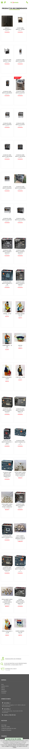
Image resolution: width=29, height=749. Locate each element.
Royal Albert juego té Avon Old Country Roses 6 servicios (7, 601)
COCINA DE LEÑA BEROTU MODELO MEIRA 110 (20, 410)
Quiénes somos (5, 686)
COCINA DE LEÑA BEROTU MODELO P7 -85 (7, 283)
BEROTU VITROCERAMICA (7, 28)
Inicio (2, 684)
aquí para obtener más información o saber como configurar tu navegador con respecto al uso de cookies (15, 746)
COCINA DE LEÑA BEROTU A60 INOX (7, 124)
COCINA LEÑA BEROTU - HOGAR (20, 28)
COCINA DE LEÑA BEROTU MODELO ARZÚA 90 (20, 252)
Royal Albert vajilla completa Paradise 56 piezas (20, 537)
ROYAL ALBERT (20, 476)
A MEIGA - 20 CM (7, 313)
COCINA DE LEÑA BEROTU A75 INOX (20, 124)
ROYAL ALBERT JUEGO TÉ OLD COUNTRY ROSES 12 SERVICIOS (7, 505)
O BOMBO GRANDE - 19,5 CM (20, 314)
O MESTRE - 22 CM (20, 377)
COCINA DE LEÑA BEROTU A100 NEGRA (20, 187)
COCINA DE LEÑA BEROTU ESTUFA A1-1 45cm (7, 442)
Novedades (4, 691)
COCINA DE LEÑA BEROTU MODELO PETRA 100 (7, 569)
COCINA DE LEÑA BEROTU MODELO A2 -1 (20, 569)
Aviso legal (3, 725)
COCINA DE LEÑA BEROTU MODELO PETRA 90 (7, 410)
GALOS (7, 315)
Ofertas (3, 689)
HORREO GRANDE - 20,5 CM (20, 631)
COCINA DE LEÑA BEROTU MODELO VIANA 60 (20, 283)
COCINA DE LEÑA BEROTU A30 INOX (20, 60)
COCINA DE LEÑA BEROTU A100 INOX (7, 219)
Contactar (3, 693)
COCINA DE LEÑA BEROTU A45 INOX (20, 92)
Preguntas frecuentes (6, 730)
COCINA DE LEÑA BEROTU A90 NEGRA (20, 155)
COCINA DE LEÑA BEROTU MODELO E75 (7, 536)
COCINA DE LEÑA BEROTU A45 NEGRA (7, 92)
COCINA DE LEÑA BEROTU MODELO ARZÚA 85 (7, 252)
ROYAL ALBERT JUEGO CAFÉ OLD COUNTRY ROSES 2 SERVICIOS (20, 474)
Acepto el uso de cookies (13, 739)
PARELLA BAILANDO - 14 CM (7, 377)
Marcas (3, 687)
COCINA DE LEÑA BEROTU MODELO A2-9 (20, 442)
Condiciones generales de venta (8, 728)
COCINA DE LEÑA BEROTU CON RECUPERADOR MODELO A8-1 (7, 474)
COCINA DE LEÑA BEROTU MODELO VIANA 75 (20, 505)
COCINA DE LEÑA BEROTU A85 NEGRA (7, 155)
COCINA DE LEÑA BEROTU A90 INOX (7, 187)
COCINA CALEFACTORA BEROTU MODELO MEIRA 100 (20, 601)
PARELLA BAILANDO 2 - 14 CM (7, 631)
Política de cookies (5, 726)
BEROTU (7, 30)
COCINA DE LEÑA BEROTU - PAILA (7, 60)
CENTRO (20, 345)
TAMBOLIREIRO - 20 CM (7, 346)
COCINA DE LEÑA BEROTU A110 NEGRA (20, 219)
